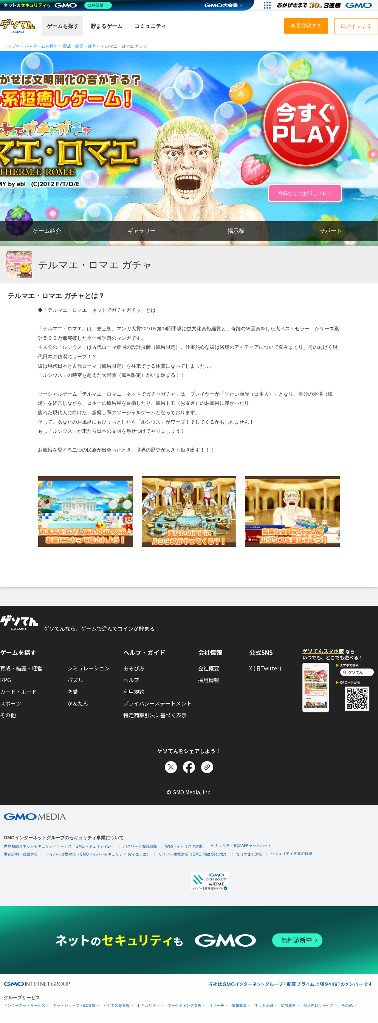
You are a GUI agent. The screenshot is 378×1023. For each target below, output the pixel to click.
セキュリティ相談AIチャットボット (241, 845)
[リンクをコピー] (207, 767)
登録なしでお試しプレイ (305, 193)
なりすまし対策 (249, 854)
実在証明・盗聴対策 (21, 854)
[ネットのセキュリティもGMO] (58, 5)
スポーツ (10, 703)
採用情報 (208, 680)
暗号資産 (288, 1005)
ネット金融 (263, 1005)
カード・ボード (18, 691)
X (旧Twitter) (265, 668)
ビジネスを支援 (116, 1005)
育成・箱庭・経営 (21, 668)
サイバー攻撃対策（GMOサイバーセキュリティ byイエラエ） (98, 854)
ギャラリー (141, 231)
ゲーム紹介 (47, 231)
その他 (8, 715)
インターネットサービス (24, 1005)
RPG (5, 680)
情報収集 (239, 1005)
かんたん (77, 703)
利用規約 (133, 691)
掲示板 (236, 231)
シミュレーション (88, 668)
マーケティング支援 (184, 1005)
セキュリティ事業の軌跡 (291, 853)
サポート (330, 231)
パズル (75, 680)
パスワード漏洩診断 (140, 846)
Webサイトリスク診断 (184, 846)
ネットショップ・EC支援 (74, 1005)
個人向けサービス (319, 1005)
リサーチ (216, 1005)
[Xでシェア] (171, 767)
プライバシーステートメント (157, 703)
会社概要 (208, 668)
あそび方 (133, 668)
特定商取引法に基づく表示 (155, 715)
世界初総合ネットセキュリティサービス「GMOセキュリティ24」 (59, 846)
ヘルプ (131, 680)
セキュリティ (148, 1005)
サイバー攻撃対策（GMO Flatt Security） (193, 854)
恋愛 (72, 691)
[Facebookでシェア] (189, 767)
